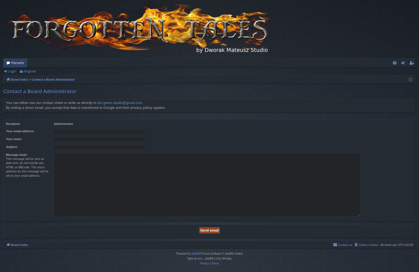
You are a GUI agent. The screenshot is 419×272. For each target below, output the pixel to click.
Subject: (12, 146)
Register (30, 71)
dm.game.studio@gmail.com (119, 103)
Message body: (16, 154)
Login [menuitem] (404, 63)
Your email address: (20, 131)
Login (12, 71)
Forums (17, 62)
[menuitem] (395, 62)
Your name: (14, 139)
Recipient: (13, 123)
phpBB (195, 253)
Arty (200, 258)
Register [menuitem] (413, 63)
